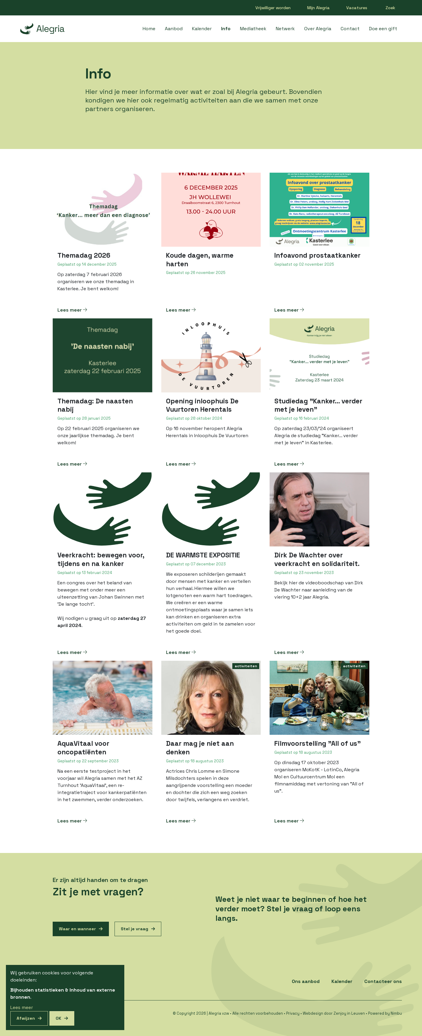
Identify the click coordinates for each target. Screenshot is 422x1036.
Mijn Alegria (318, 7)
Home (149, 28)
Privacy (292, 1013)
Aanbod (174, 28)
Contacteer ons (383, 981)
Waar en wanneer (77, 928)
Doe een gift (383, 28)
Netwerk (285, 28)
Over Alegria (317, 28)
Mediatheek (253, 28)
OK (58, 1018)
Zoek (390, 7)
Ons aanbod (306, 981)
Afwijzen (26, 1018)
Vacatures (356, 7)
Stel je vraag (134, 928)
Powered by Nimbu (385, 1013)
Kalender (202, 28)
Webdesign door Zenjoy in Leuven (334, 1013)
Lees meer (72, 310)
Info (226, 28)
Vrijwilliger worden (273, 7)
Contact (350, 28)
